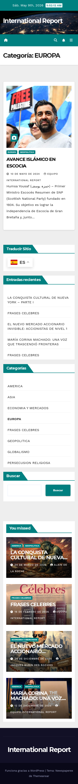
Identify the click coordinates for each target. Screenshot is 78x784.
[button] (55, 40)
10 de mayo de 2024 (26, 173)
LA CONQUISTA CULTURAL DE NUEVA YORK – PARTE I (37, 557)
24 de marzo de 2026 (31, 564)
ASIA (11, 397)
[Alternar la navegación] (71, 40)
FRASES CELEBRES (23, 313)
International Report (32, 21)
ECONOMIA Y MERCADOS (27, 408)
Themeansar (41, 776)
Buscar (13, 476)
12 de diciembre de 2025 (33, 705)
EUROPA (12, 152)
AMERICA (15, 386)
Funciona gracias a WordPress (25, 770)
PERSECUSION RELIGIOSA (28, 463)
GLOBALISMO (18, 452)
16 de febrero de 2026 (32, 611)
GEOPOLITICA (27, 152)
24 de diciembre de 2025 (34, 658)
